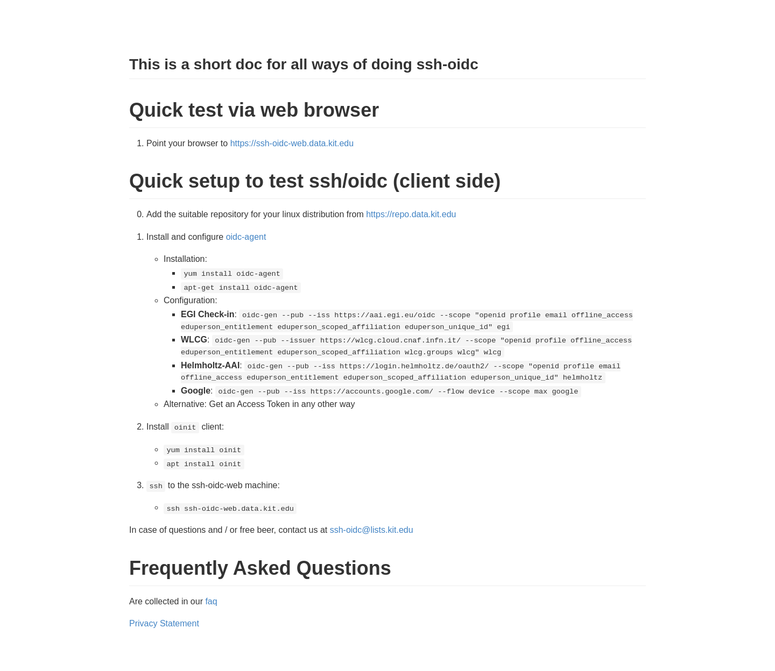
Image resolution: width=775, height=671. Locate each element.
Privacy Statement (164, 623)
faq (211, 601)
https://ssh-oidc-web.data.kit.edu (292, 143)
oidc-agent (246, 236)
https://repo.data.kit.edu (411, 214)
